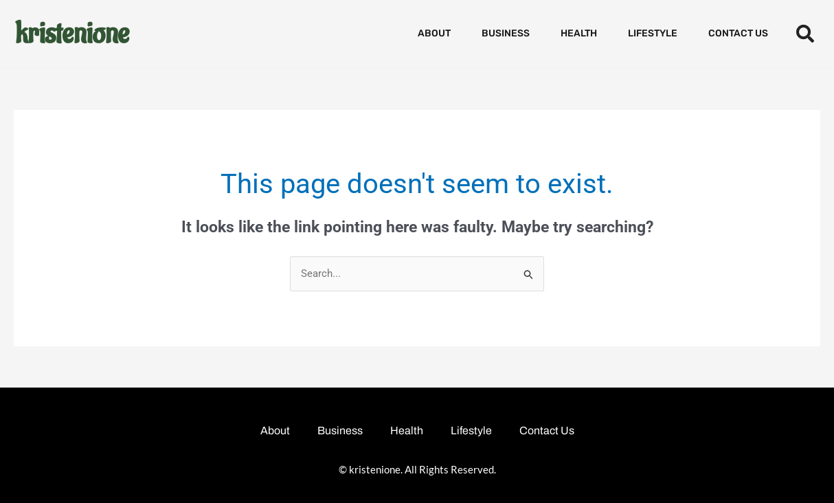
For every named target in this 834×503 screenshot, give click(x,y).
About (434, 33)
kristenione (72, 33)
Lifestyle (652, 33)
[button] (804, 34)
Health (579, 33)
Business (506, 33)
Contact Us (738, 33)
